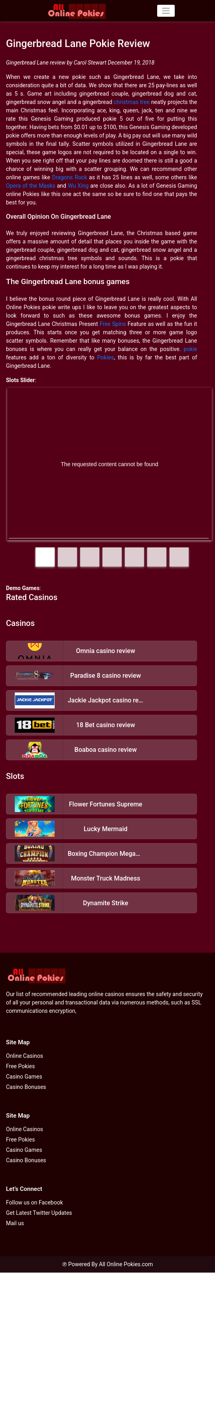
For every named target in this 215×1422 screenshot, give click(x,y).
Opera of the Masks (30, 185)
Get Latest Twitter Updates (39, 1213)
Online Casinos (24, 1056)
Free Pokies (20, 1066)
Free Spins (113, 324)
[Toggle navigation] (165, 11)
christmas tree (132, 102)
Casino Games (24, 1076)
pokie (190, 349)
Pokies (105, 357)
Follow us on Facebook (34, 1202)
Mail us (15, 1223)
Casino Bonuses (26, 1087)
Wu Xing (78, 185)
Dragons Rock (69, 177)
